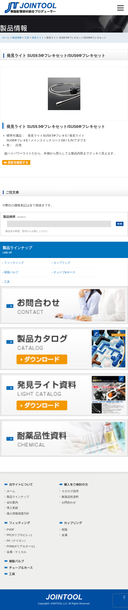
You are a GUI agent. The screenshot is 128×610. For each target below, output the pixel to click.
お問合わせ (69, 502)
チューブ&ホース (64, 272)
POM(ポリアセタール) (21, 546)
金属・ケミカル (16, 552)
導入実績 (12, 507)
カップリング (61, 262)
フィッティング (14, 262)
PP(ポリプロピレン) (19, 535)
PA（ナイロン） (17, 540)
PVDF (10, 529)
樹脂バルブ (11, 272)
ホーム (5, 37)
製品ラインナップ (18, 496)
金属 (64, 535)
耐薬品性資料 (70, 496)
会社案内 (12, 502)
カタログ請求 (70, 491)
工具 (7, 281)
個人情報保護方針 (18, 513)
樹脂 (64, 529)
